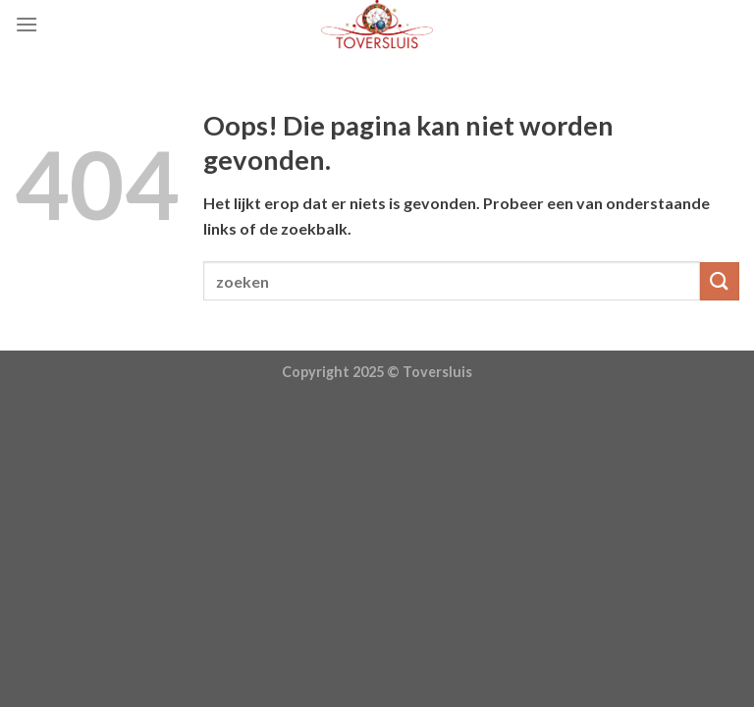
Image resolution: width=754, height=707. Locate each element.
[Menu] (26, 24)
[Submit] (719, 281)
